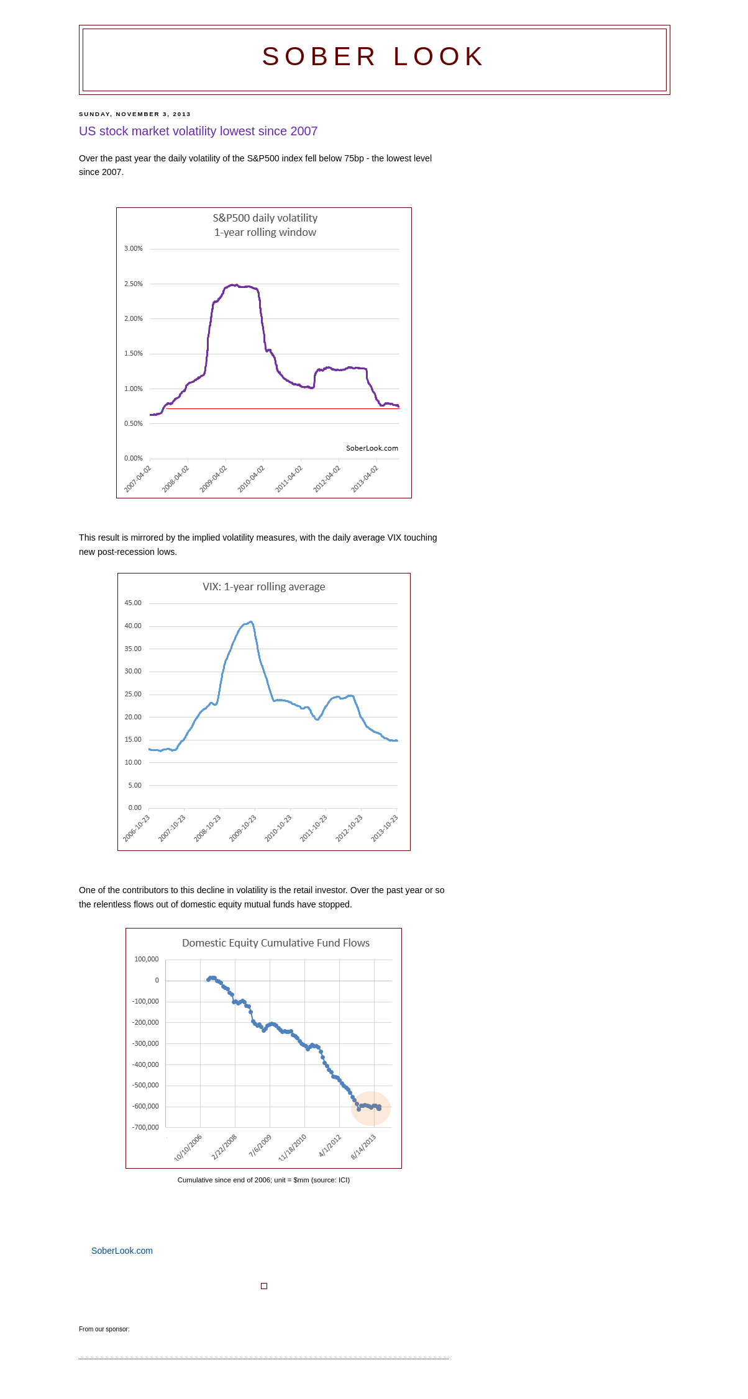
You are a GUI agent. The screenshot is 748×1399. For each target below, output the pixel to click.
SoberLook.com (122, 1251)
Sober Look (375, 56)
